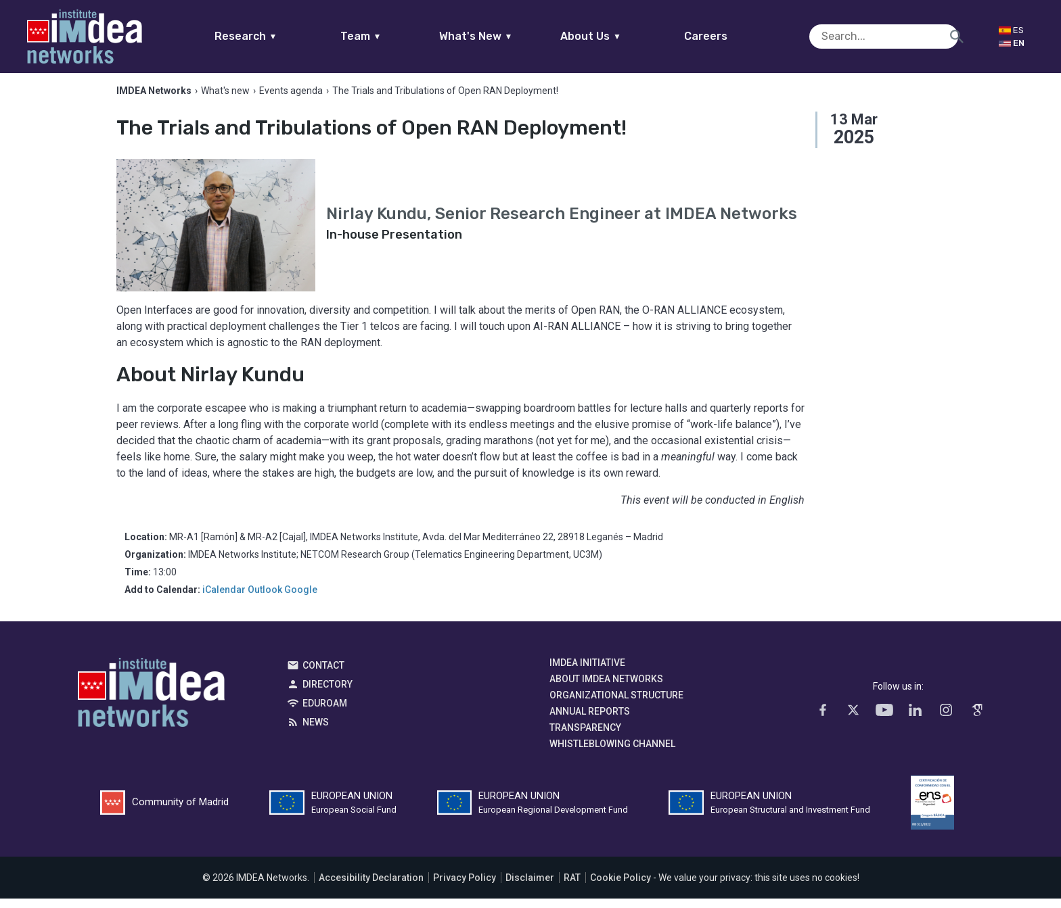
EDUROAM (324, 712)
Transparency (585, 737)
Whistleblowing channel (612, 753)
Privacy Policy (464, 887)
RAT (572, 887)
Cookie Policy (620, 887)
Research (271, 36)
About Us (617, 36)
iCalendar (224, 599)
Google (300, 599)
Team (386, 36)
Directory (327, 693)
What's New (502, 36)
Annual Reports (589, 720)
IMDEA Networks (151, 705)
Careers (732, 36)
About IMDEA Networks (606, 688)
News (315, 731)
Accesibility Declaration (371, 887)
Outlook (265, 599)
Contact (323, 674)
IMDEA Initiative (587, 672)
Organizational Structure (616, 704)
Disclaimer (529, 887)
